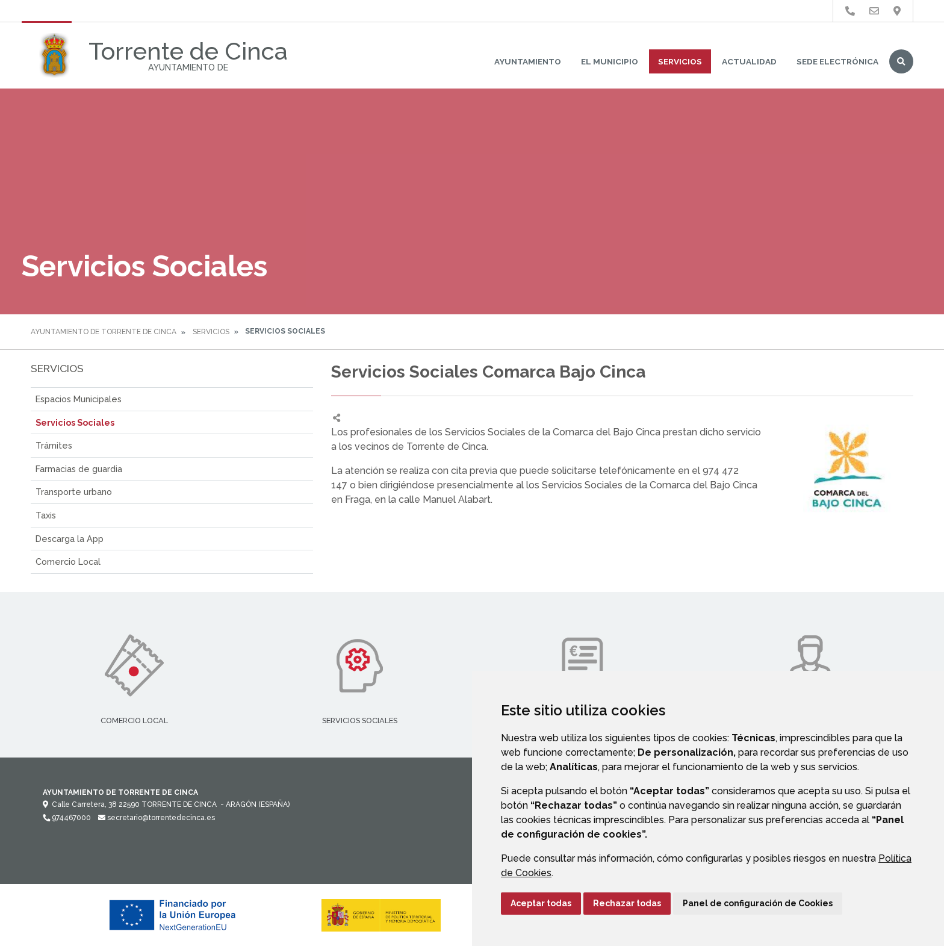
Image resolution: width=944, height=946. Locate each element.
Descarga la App (70, 539)
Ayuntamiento (527, 61)
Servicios (680, 61)
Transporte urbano (74, 492)
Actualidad (749, 61)
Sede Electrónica (837, 61)
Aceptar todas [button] (541, 903)
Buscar (901, 61)
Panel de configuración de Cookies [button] (758, 903)
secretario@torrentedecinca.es (156, 818)
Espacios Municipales (79, 399)
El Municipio (609, 61)
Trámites (54, 445)
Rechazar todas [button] (627, 903)
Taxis (46, 515)
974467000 (67, 818)
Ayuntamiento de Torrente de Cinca (103, 332)
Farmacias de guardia (79, 469)
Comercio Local (68, 561)
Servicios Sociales (75, 422)
